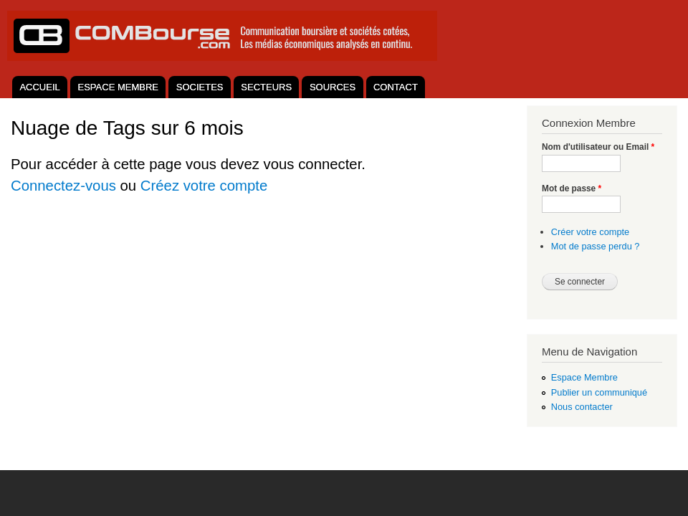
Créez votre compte (203, 186)
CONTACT (395, 87)
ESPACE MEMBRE (118, 87)
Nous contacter (582, 406)
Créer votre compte (590, 231)
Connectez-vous (63, 186)
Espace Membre (584, 377)
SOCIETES (200, 87)
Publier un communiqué (599, 392)
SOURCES (332, 87)
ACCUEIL (39, 87)
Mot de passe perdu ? (595, 246)
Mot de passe (571, 188)
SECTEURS (266, 87)
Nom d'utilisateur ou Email (598, 147)
